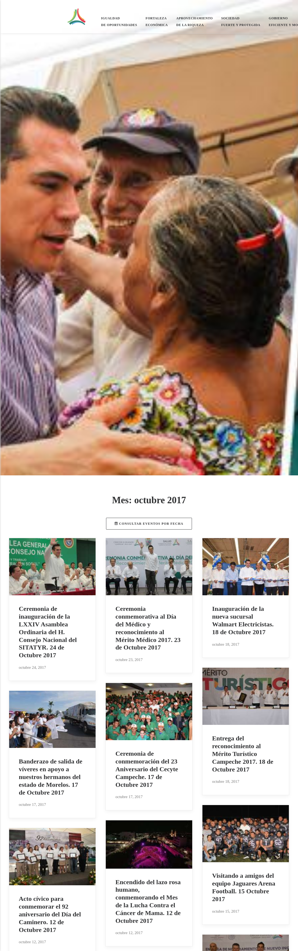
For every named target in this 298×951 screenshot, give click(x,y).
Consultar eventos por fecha (149, 524)
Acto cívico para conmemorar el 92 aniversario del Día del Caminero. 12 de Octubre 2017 (50, 914)
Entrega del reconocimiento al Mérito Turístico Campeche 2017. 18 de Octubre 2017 (242, 754)
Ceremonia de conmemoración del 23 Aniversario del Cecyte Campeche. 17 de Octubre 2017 (146, 769)
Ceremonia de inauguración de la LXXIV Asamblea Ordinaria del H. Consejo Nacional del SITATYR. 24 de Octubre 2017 (48, 632)
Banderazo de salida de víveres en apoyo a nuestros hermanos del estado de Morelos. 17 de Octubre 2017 (50, 777)
